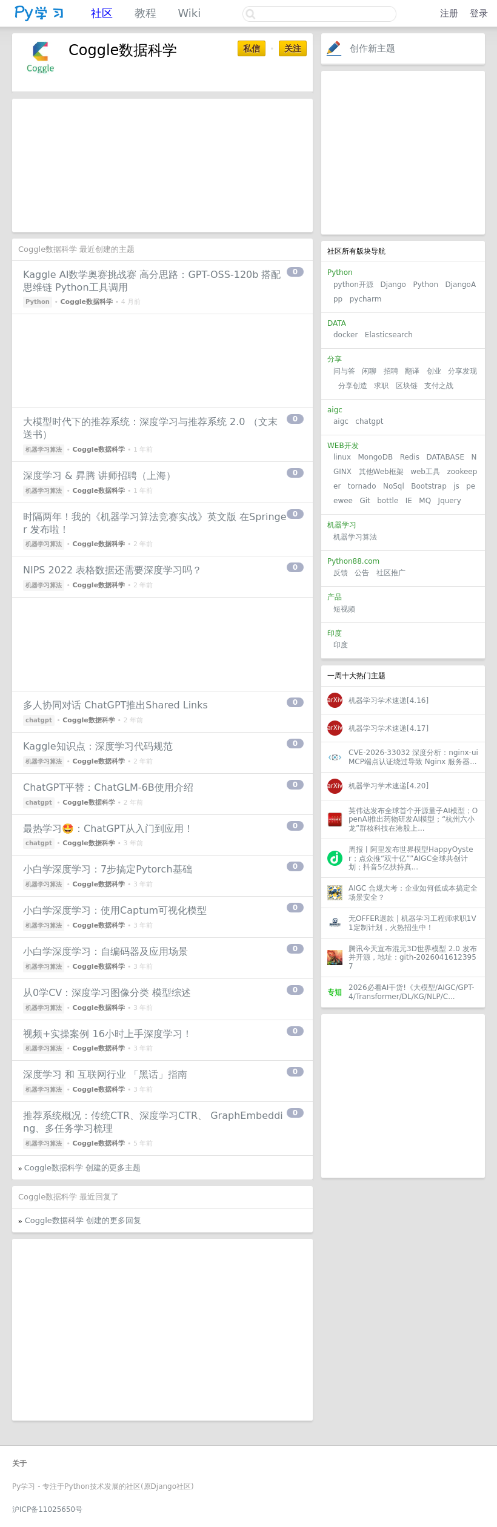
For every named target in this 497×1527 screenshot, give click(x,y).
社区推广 (390, 573)
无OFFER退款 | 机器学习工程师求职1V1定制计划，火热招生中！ (412, 922)
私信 (251, 48)
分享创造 (352, 385)
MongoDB (376, 457)
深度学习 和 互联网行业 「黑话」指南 (105, 1074)
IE (408, 500)
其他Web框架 (381, 471)
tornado (362, 486)
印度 (340, 645)
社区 (102, 13)
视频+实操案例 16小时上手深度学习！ (107, 1034)
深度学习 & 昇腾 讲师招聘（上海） (99, 475)
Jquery (449, 500)
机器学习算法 (355, 537)
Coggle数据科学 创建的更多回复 (83, 1220)
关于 (19, 1463)
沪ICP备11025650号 (47, 1509)
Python (425, 284)
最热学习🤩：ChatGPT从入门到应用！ (108, 828)
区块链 (407, 385)
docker (345, 335)
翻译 (412, 371)
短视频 (344, 609)
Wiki (189, 13)
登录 (479, 13)
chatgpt (369, 421)
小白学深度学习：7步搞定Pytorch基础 (107, 869)
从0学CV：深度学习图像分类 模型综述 (107, 992)
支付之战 (438, 385)
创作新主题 (372, 48)
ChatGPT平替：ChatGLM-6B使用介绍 (108, 787)
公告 (362, 573)
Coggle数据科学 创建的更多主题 (82, 1167)
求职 (381, 385)
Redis (409, 457)
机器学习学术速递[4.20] (389, 786)
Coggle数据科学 (86, 302)
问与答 (344, 371)
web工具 (425, 471)
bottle (387, 500)
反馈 (340, 573)
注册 (449, 13)
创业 (434, 371)
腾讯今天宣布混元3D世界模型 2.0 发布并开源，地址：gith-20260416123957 (413, 958)
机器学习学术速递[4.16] (389, 700)
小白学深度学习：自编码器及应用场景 (105, 951)
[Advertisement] (403, 152)
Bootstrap (428, 486)
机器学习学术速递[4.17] (389, 728)
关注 (292, 48)
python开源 (353, 284)
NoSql (393, 486)
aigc (341, 421)
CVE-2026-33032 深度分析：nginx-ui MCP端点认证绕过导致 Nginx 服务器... (413, 756)
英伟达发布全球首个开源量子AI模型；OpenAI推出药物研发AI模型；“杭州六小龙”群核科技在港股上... (413, 819)
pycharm (366, 299)
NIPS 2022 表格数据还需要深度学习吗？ (112, 570)
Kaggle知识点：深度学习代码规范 (98, 746)
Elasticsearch (389, 335)
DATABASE (445, 457)
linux (342, 457)
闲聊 (369, 371)
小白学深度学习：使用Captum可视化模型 (115, 910)
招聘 (391, 371)
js (456, 486)
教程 (145, 13)
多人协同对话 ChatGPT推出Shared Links (115, 705)
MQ (425, 500)
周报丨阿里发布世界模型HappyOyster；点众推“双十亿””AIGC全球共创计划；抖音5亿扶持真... (411, 858)
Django (393, 284)
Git (364, 500)
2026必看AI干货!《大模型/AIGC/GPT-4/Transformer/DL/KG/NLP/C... (412, 991)
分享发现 (462, 371)
